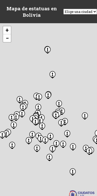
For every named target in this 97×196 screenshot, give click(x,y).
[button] (35, 121)
